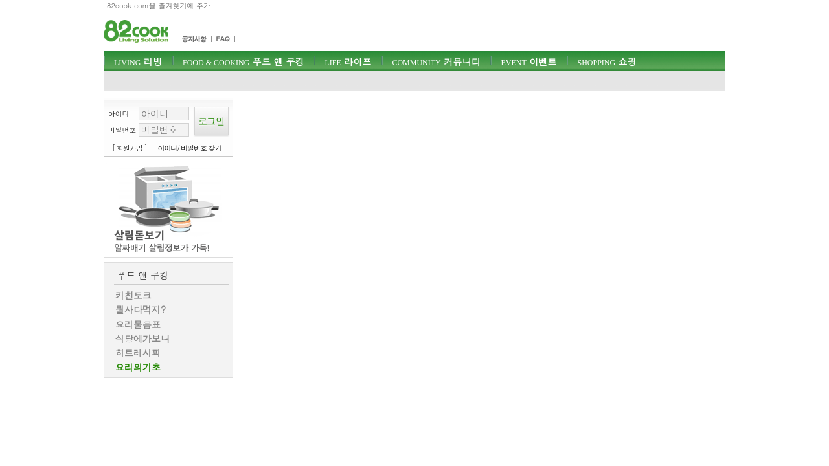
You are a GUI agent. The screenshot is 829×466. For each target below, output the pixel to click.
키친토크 (133, 295)
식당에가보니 (142, 338)
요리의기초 (138, 367)
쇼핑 (606, 61)
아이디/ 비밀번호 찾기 (189, 148)
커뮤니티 (436, 61)
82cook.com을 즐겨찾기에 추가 (158, 5)
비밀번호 (122, 130)
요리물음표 (138, 324)
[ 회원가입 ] (129, 148)
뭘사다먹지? (140, 309)
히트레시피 (138, 352)
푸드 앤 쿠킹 (243, 61)
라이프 (347, 61)
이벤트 (528, 61)
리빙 (138, 61)
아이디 (118, 113)
